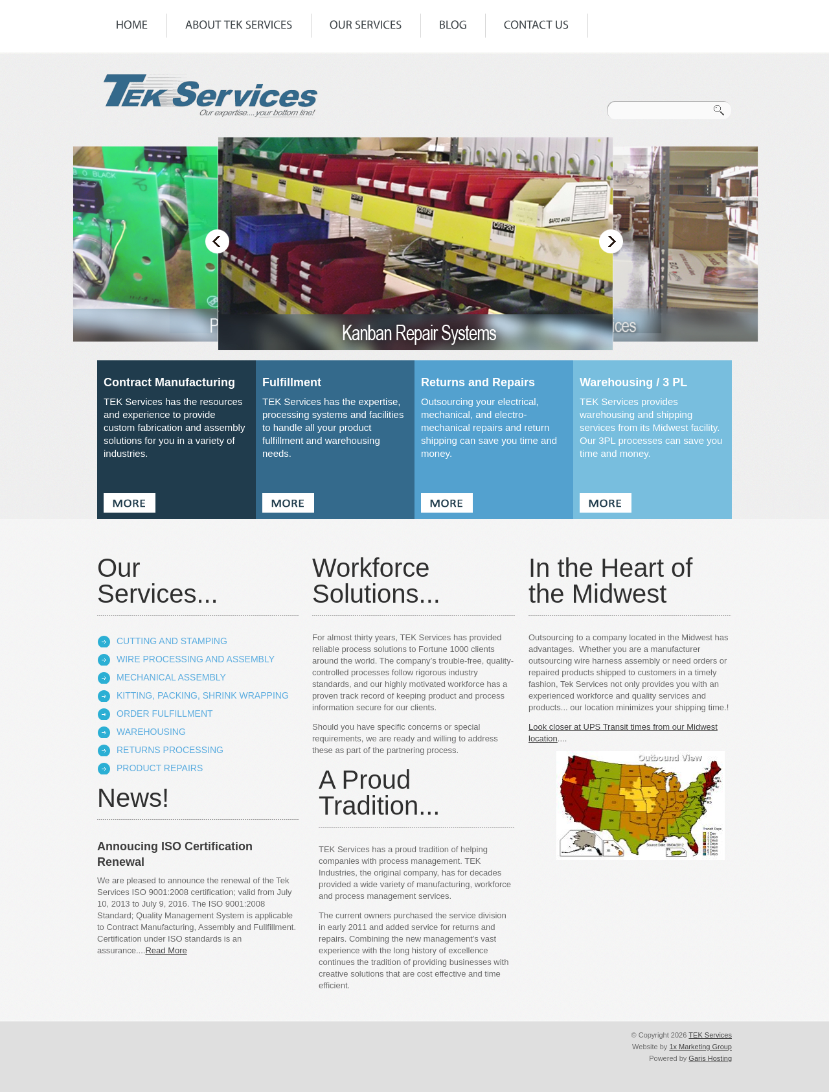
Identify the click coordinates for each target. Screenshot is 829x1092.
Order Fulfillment (165, 713)
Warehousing (151, 731)
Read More (166, 950)
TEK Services (710, 1035)
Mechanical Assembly (171, 677)
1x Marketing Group (700, 1047)
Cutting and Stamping (172, 641)
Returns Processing (170, 750)
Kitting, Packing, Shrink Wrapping (203, 695)
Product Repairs (160, 768)
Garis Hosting (710, 1058)
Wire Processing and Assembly (196, 659)
